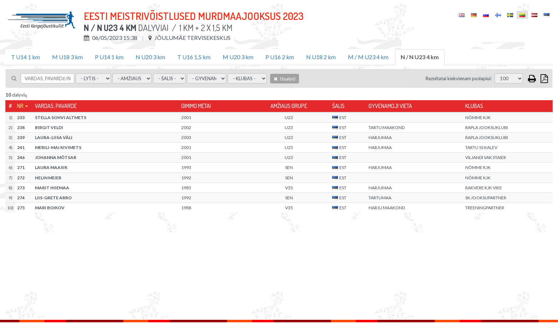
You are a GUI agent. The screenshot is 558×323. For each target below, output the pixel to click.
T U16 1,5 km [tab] (193, 56)
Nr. (21, 105)
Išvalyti (284, 79)
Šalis (338, 105)
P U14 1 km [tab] (109, 56)
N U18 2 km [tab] (321, 56)
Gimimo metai (196, 105)
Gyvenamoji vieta (390, 105)
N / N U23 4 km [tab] (420, 56)
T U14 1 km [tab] (25, 56)
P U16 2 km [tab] (279, 56)
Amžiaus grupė (288, 105)
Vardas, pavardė (56, 105)
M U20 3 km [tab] (238, 56)
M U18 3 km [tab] (67, 56)
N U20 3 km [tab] (150, 56)
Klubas (474, 105)
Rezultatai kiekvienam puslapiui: (459, 78)
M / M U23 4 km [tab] (368, 56)
